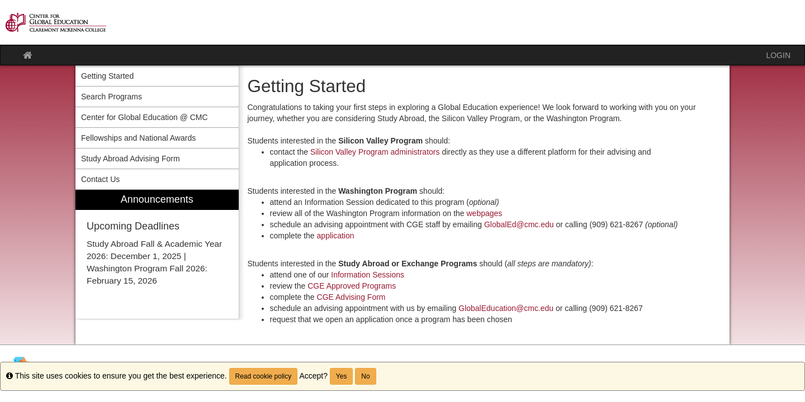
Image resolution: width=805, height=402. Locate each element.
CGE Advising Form (351, 297)
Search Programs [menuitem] (111, 96)
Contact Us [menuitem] (100, 179)
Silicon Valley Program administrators (375, 151)
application (335, 235)
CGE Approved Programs (351, 285)
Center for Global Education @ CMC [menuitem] (144, 117)
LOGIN (778, 55)
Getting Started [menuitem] (107, 75)
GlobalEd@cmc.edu (519, 224)
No (365, 376)
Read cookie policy (263, 376)
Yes (341, 376)
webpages (485, 213)
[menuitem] (157, 254)
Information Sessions (367, 274)
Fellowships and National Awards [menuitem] (138, 137)
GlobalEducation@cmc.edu (505, 308)
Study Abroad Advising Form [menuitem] (130, 158)
